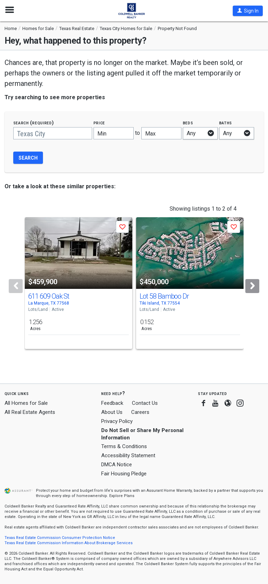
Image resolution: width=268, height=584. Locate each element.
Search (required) (33, 122)
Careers (140, 412)
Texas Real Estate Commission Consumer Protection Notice (60, 537)
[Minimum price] (114, 133)
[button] (248, 11)
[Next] (252, 286)
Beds (188, 122)
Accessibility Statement (128, 455)
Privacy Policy (117, 421)
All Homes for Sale (26, 403)
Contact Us (145, 403)
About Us (111, 412)
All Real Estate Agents (30, 412)
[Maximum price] (161, 133)
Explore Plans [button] (121, 496)
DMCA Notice (116, 464)
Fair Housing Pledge (124, 473)
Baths (225, 122)
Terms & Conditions (124, 446)
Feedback (112, 403)
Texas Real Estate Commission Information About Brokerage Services (69, 543)
